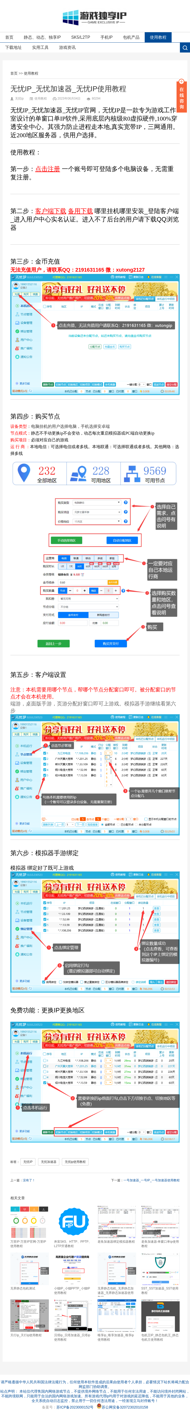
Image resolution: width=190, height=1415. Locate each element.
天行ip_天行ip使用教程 (29, 1318)
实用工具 (40, 47)
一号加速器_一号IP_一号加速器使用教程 (151, 1180)
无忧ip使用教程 (75, 1162)
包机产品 (131, 37)
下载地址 (13, 47)
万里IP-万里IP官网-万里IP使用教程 (29, 1227)
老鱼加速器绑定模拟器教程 (117, 1224)
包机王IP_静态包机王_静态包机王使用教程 (160, 1320)
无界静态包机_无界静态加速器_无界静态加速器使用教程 (117, 1275)
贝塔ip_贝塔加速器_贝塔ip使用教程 (73, 1320)
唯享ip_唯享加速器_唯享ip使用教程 (117, 1320)
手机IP (106, 37)
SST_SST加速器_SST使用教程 (160, 1274)
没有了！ (29, 1180)
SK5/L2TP (80, 37)
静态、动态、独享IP (42, 37)
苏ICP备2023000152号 (74, 1407)
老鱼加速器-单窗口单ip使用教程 (160, 1227)
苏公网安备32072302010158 (122, 1407)
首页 (9, 37)
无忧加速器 (48, 1162)
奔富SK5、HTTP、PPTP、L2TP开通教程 (73, 1227)
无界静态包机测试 (29, 1271)
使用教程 (158, 37)
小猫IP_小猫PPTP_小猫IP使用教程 (73, 1274)
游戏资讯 (67, 47)
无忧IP (27, 1162)
